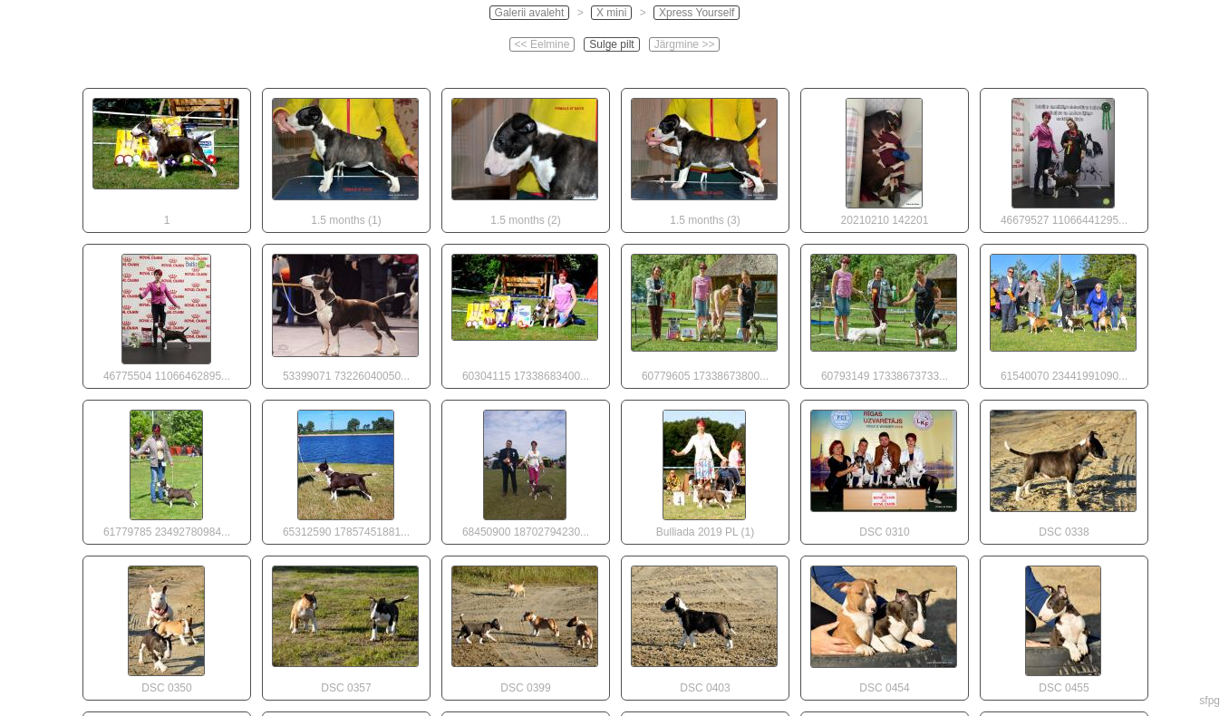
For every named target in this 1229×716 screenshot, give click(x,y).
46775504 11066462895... (165, 313)
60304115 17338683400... (524, 313)
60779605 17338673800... (704, 313)
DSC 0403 (704, 625)
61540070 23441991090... (1063, 313)
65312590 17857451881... (345, 469)
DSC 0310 (883, 469)
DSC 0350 (165, 625)
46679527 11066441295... (1063, 158)
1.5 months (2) (524, 158)
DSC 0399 (524, 625)
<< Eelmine (542, 44)
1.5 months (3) (704, 158)
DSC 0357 (345, 625)
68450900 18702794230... (524, 469)
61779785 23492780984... (165, 469)
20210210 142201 (883, 158)
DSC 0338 (1063, 469)
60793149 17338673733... (883, 313)
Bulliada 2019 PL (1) (704, 469)
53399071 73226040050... (345, 313)
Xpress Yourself (696, 12)
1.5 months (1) (345, 158)
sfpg (1209, 700)
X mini (611, 12)
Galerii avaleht (530, 12)
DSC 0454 (883, 625)
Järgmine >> (684, 44)
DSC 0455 (1063, 625)
